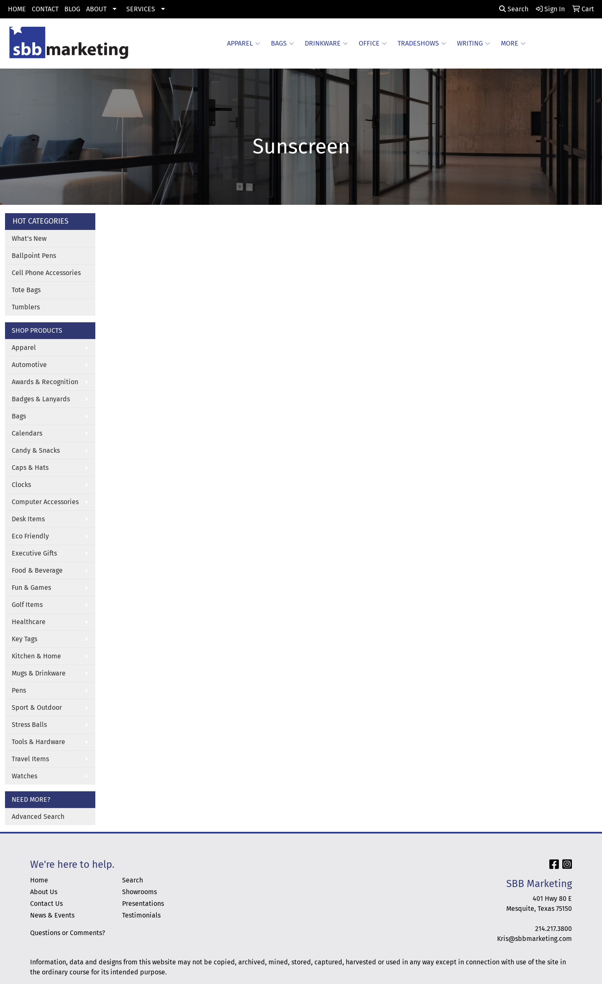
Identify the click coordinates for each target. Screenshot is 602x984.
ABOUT (96, 9)
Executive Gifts (34, 553)
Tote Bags (26, 290)
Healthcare (29, 622)
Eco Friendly (30, 536)
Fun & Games (31, 587)
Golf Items (27, 605)
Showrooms (139, 892)
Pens (19, 690)
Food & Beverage (37, 570)
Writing (473, 43)
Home (39, 880)
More (513, 43)
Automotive (29, 365)
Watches (24, 776)
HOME (17, 9)
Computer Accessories (45, 502)
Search (513, 9)
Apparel (243, 43)
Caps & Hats (30, 468)
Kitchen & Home (36, 656)
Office (373, 43)
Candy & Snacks (36, 450)
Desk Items (28, 519)
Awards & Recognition (45, 382)
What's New (29, 238)
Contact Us (46, 904)
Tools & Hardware (38, 742)
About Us (43, 892)
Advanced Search (38, 817)
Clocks (21, 485)
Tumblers (26, 307)
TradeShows (422, 43)
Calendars (27, 433)
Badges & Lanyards (41, 399)
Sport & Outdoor (37, 707)
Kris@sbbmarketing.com (534, 939)
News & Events (52, 915)
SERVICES (140, 9)
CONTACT (45, 9)
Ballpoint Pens (34, 256)
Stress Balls (29, 725)
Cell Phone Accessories (46, 273)
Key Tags (24, 639)
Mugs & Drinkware (39, 673)
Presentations (143, 904)
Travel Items (30, 759)
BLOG (72, 9)
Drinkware (326, 43)
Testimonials (141, 915)
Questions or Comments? (67, 933)
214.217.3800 (553, 929)
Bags (282, 43)
